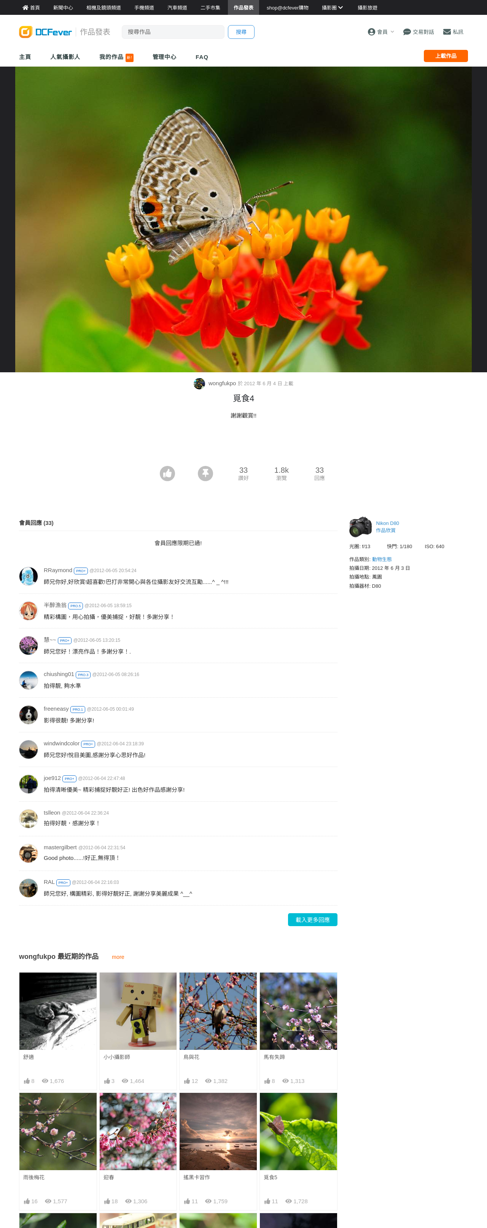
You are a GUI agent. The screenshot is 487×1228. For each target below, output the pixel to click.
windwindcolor (62, 743)
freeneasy (56, 708)
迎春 (108, 1177)
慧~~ (50, 639)
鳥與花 (191, 1057)
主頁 (25, 57)
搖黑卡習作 (196, 1177)
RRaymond (58, 570)
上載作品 (446, 56)
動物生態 (382, 559)
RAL (49, 882)
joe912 (52, 778)
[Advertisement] (243, 445)
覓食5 (270, 1177)
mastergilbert (60, 847)
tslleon (52, 812)
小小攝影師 (116, 1057)
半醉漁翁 (55, 605)
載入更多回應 (313, 920)
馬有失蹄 (274, 1057)
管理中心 (165, 57)
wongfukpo (216, 383)
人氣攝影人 (65, 57)
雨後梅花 (34, 1177)
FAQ (202, 57)
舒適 (28, 1057)
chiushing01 (59, 674)
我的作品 (116, 58)
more (118, 957)
